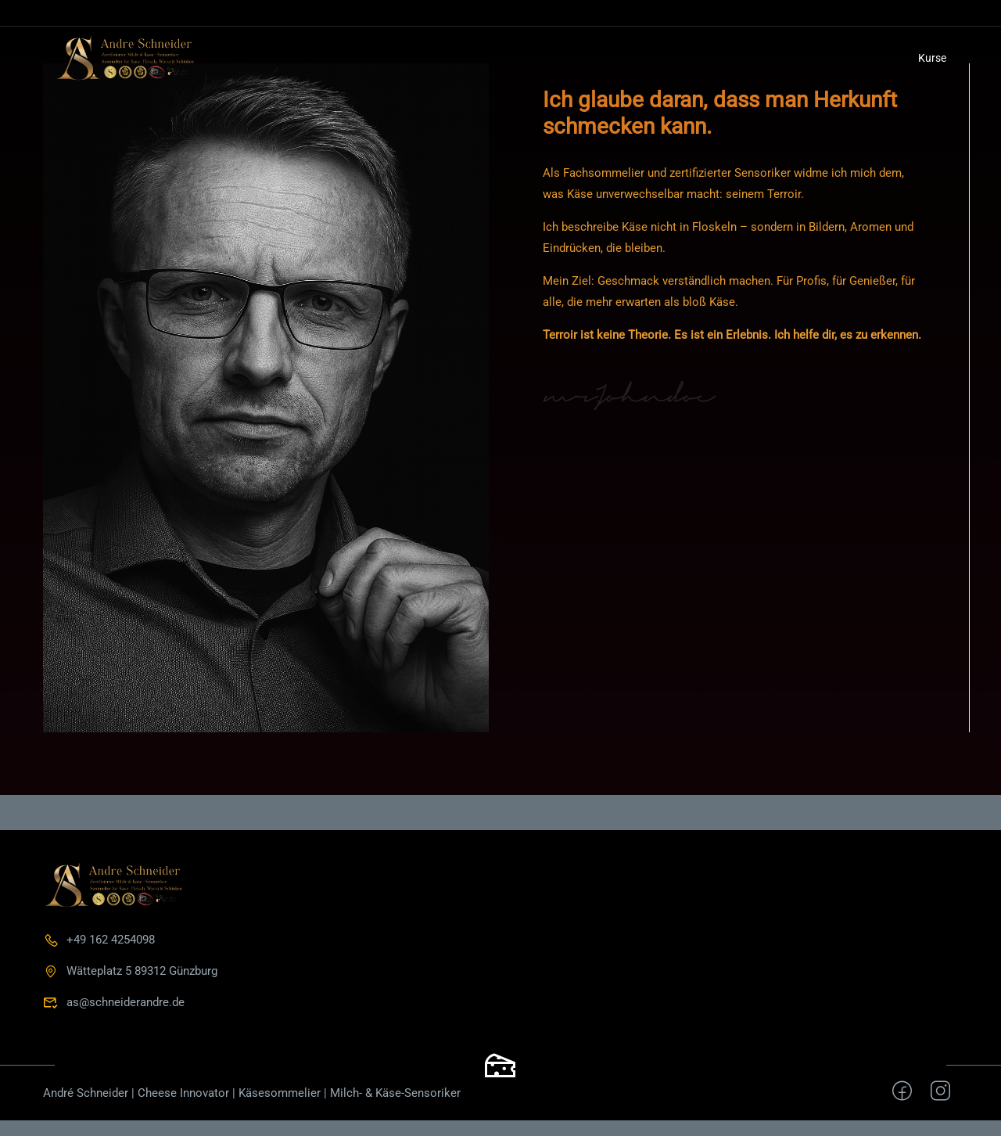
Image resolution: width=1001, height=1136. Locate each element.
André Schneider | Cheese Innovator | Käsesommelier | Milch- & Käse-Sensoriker (252, 1093)
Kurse (932, 58)
